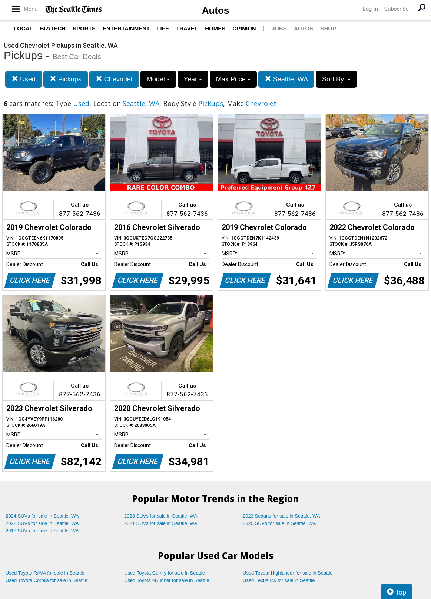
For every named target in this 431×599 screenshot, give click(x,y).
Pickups (66, 79)
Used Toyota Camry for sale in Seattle (164, 573)
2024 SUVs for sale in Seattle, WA (42, 516)
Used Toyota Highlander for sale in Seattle (288, 573)
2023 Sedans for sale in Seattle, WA (281, 516)
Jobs (279, 28)
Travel (187, 28)
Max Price (233, 79)
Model (158, 79)
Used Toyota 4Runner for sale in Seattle (166, 580)
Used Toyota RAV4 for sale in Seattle (45, 573)
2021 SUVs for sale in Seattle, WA (161, 523)
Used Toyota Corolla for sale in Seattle (46, 580)
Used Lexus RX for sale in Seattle (279, 580)
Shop (328, 28)
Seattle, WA (286, 79)
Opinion (244, 28)
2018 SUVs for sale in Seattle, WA (42, 530)
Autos (215, 10)
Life (163, 28)
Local (23, 28)
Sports (84, 28)
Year (193, 79)
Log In (370, 9)
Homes (215, 28)
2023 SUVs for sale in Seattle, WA (161, 516)
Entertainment (126, 28)
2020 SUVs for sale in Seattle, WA (279, 523)
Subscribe (396, 9)
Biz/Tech (53, 28)
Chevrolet (114, 79)
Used (23, 79)
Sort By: (336, 79)
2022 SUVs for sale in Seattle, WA (42, 523)
